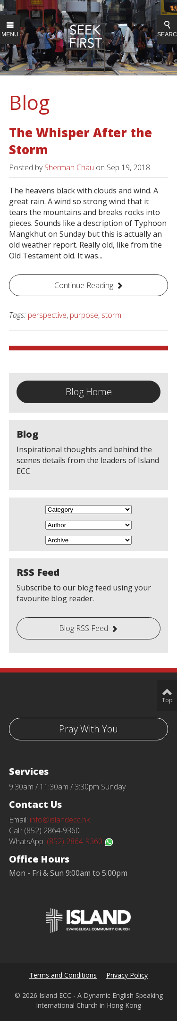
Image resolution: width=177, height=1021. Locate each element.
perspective (47, 315)
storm (111, 315)
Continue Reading (83, 285)
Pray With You (88, 728)
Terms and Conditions (63, 975)
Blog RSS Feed (83, 628)
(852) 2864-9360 (80, 841)
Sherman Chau (69, 167)
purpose (84, 315)
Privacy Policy (127, 975)
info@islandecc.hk (60, 819)
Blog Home (89, 391)
